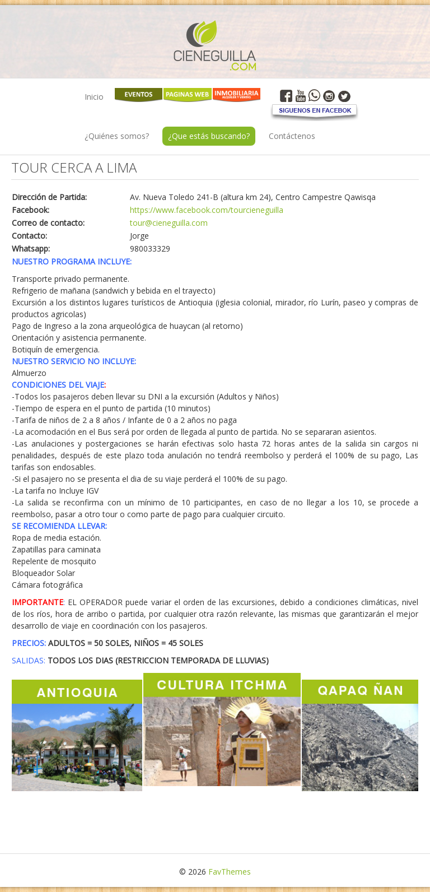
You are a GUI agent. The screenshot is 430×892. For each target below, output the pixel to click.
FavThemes (229, 871)
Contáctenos (292, 136)
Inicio (94, 96)
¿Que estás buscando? (209, 136)
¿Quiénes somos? (117, 136)
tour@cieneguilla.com (169, 222)
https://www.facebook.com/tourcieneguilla (206, 210)
